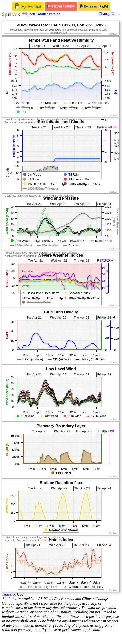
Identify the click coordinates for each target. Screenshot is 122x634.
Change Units (109, 14)
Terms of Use (12, 594)
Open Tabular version (41, 14)
